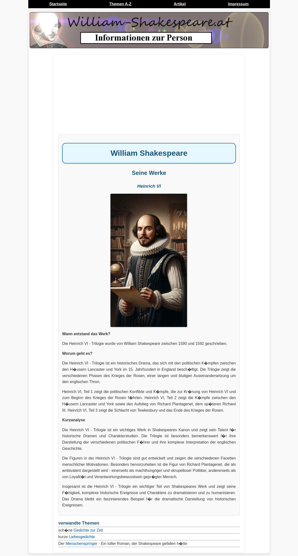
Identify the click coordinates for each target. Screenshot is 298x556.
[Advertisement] (149, 97)
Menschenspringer (82, 543)
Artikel (180, 4)
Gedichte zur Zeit (88, 530)
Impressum (238, 4)
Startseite (58, 4)
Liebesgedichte (82, 537)
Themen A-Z (120, 4)
